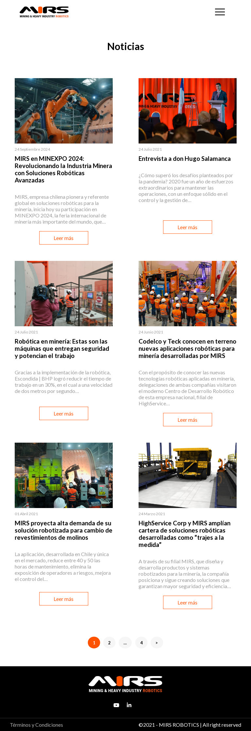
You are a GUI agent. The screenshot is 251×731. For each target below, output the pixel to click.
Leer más (64, 238)
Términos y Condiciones (36, 725)
